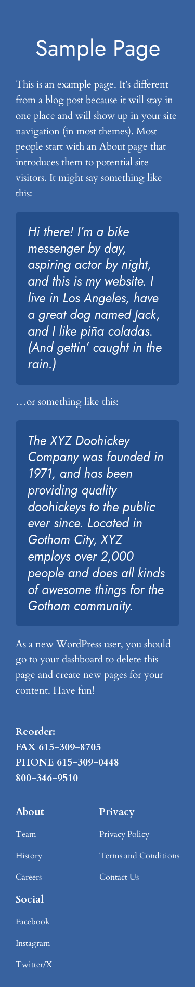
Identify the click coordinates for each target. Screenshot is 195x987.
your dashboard (71, 659)
